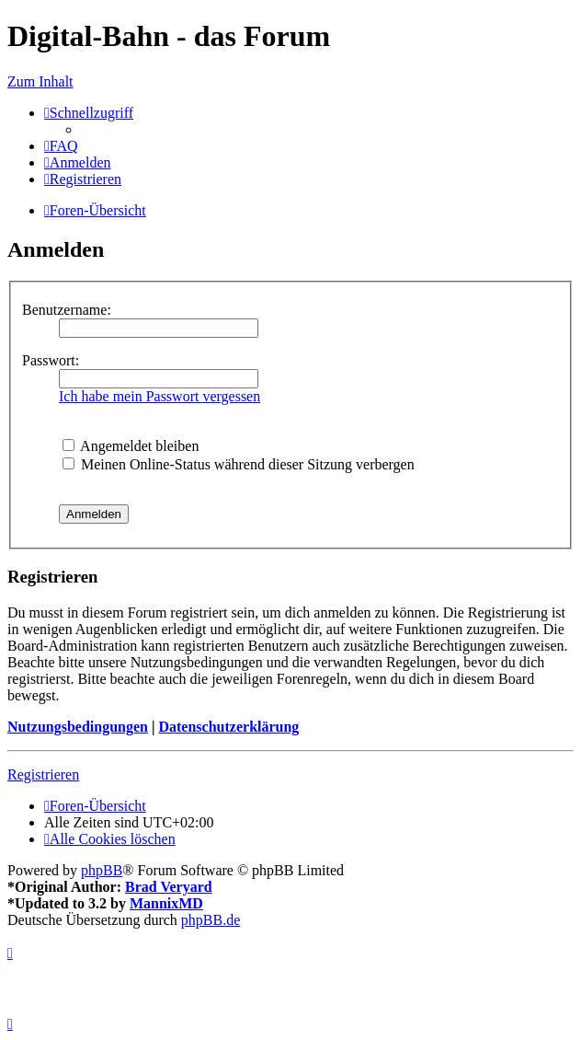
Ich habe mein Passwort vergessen (159, 396)
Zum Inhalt (40, 81)
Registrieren (43, 774)
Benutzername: (66, 310)
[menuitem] (61, 146)
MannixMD (166, 903)
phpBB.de (210, 920)
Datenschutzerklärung (228, 726)
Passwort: (50, 360)
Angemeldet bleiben (131, 446)
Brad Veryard (168, 887)
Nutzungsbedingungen (77, 726)
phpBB (101, 870)
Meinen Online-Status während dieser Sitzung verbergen (239, 464)
